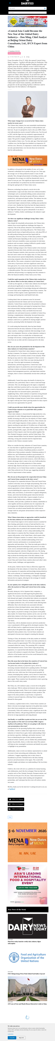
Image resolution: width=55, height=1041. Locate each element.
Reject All (21, 1037)
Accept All (12, 1037)
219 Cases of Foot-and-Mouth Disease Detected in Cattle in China (27, 1004)
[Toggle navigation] (10, 3)
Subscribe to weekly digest (14, 53)
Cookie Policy (10, 1034)
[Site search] (27, 8)
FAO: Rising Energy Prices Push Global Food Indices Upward (26, 974)
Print (10, 817)
